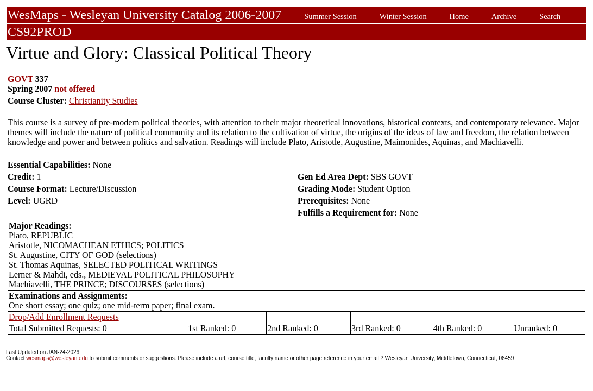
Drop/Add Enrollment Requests (64, 316)
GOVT (20, 79)
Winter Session (403, 16)
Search (549, 16)
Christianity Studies (103, 100)
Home (459, 16)
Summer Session (330, 16)
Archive (503, 16)
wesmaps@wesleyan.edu (57, 358)
